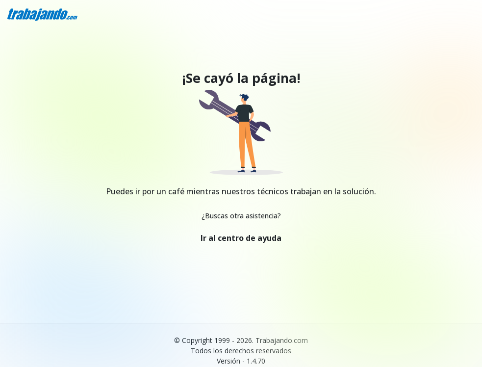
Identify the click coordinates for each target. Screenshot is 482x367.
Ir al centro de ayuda (241, 238)
